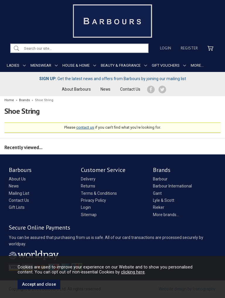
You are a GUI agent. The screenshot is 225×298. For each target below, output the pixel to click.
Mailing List (19, 193)
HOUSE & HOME (76, 65)
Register (189, 48)
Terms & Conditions (99, 193)
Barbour (160, 179)
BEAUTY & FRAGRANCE (121, 65)
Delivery (88, 179)
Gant (157, 193)
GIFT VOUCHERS (166, 65)
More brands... (166, 214)
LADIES (13, 65)
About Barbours (76, 89)
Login (165, 48)
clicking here (133, 272)
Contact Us (130, 89)
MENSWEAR (40, 65)
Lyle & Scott (163, 200)
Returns (88, 186)
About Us (17, 179)
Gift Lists (17, 207)
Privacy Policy (93, 200)
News (105, 89)
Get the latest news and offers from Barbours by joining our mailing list (112, 78)
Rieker (158, 207)
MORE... (197, 65)
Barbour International (172, 186)
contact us (85, 127)
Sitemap (89, 214)
